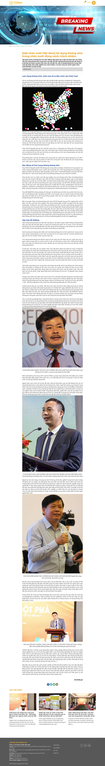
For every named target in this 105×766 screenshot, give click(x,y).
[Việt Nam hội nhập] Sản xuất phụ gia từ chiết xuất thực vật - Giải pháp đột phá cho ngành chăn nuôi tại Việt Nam (22, 715)
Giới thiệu (56, 745)
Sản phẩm (56, 748)
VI (88, 2)
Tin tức (14, 46)
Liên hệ (55, 753)
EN (90, 2)
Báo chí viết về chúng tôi (24, 46)
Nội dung (27, 69)
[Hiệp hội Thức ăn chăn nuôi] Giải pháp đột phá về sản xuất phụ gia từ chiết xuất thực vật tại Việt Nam (52, 714)
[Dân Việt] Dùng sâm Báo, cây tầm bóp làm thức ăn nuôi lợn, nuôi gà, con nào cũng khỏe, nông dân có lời (82, 714)
